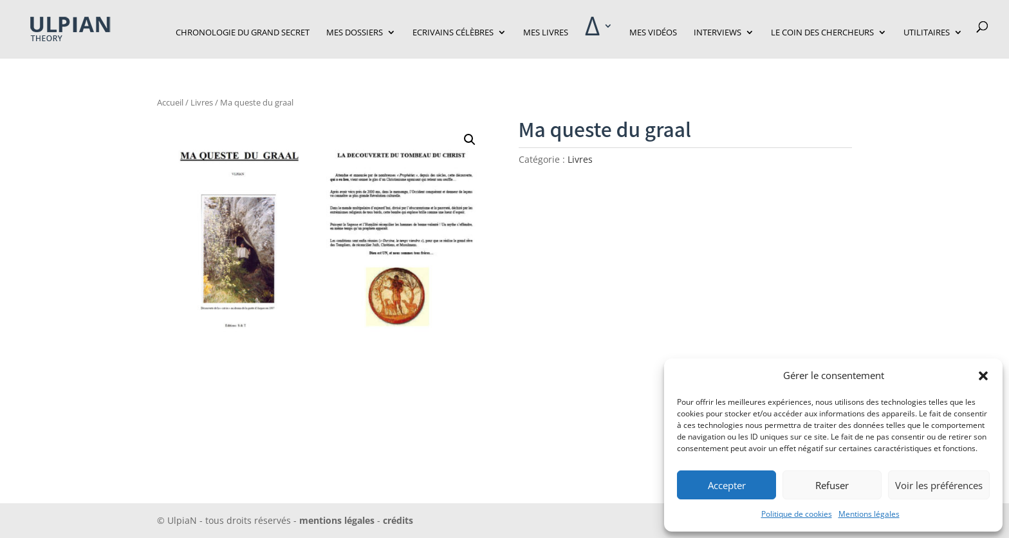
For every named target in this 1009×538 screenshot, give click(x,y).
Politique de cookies (796, 513)
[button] (983, 375)
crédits (396, 520)
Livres (201, 102)
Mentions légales (869, 513)
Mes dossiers (354, 33)
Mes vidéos (653, 33)
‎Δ (592, 32)
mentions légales (337, 520)
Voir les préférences (939, 485)
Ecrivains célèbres (453, 33)
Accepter (727, 485)
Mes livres (545, 33)
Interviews (717, 33)
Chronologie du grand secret (243, 33)
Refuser (832, 485)
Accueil (170, 102)
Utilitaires (926, 33)
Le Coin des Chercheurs (822, 33)
